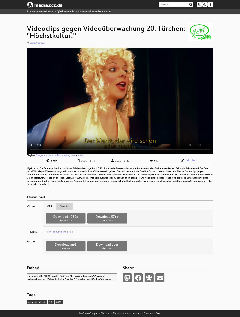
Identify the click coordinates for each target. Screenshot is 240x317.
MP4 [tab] (49, 206)
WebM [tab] (64, 206)
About (116, 313)
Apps (125, 313)
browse (31, 11)
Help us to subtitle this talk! (59, 232)
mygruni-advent (36, 302)
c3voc (158, 313)
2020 (58, 302)
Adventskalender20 (89, 11)
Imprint (136, 313)
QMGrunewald (65, 11)
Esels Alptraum (37, 43)
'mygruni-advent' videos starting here (56, 155)
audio (80, 155)
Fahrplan (190, 160)
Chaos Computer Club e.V (95, 313)
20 (50, 302)
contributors (46, 11)
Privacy (147, 313)
